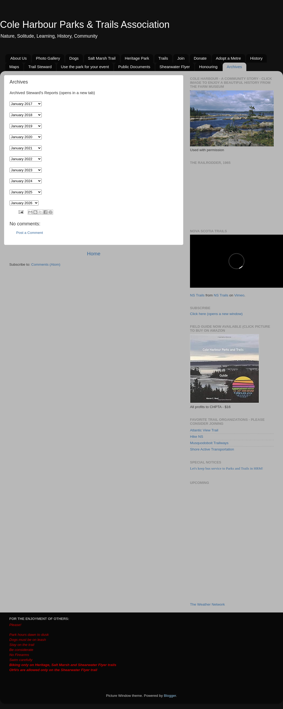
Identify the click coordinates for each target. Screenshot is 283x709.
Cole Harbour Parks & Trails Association (85, 24)
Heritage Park (137, 58)
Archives (234, 66)
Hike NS (196, 437)
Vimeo (239, 295)
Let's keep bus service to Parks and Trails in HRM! (226, 468)
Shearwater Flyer (174, 66)
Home (93, 253)
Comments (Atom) (46, 264)
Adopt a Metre (228, 58)
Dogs (74, 58)
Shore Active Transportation (212, 449)
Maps (14, 66)
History (256, 58)
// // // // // (26, 180)
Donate (200, 58)
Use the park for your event (85, 66)
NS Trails (197, 295)
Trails (163, 58)
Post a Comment (29, 233)
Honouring (208, 66)
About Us (18, 58)
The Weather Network (207, 604)
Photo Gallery (48, 58)
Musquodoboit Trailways (209, 443)
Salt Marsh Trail (102, 58)
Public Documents (134, 66)
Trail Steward (40, 66)
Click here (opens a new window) (216, 314)
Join (181, 58)
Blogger (170, 696)
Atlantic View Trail (204, 430)
